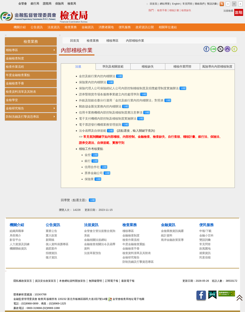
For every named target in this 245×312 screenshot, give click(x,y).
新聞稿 (50, 239)
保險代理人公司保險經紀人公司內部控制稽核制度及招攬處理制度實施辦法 (129, 88)
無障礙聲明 (95, 280)
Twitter (220, 49)
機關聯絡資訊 (18, 248)
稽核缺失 (148, 66)
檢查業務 (93, 40)
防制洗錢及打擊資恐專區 (22, 116)
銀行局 (35, 3)
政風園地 (205, 248)
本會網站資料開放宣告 (72, 280)
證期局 (47, 3)
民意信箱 (205, 257)
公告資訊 (53, 225)
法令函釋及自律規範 (92, 130)
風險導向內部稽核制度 (217, 66)
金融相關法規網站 (95, 239)
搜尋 (151, 10)
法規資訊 (91, 225)
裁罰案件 (51, 248)
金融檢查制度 (15, 58)
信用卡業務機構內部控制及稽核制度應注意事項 (110, 112)
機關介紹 (17, 225)
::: (147, 4)
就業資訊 (205, 253)
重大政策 (51, 235)
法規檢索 (228, 10)
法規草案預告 (92, 253)
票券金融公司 (94, 173)
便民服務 (206, 225)
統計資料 (166, 235)
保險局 (59, 3)
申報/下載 (205, 231)
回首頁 (153, 3)
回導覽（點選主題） (74, 200)
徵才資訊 (51, 257)
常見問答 (187, 3)
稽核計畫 (174, 10)
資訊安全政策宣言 (45, 280)
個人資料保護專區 (57, 244)
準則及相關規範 (113, 66)
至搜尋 (103, 16)
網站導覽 (165, 3)
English (176, 3)
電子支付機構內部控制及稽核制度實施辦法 (107, 118)
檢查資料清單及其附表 (21, 91)
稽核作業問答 (182, 66)
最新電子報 (127, 280)
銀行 (88, 161)
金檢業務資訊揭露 (172, 231)
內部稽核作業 (135, 40)
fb (206, 49)
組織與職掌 (17, 231)
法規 (78, 66)
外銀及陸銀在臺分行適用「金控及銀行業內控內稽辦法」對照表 (121, 100)
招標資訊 (51, 253)
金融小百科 (206, 235)
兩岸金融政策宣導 (172, 239)
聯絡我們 (200, 3)
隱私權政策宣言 (22, 280)
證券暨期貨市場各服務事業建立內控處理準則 (109, 94)
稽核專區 (12, 50)
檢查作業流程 (15, 66)
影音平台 (15, 239)
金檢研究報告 (15, 108)
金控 (88, 154)
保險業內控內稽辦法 (92, 82)
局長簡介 (15, 235)
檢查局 (71, 3)
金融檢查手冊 (15, 83)
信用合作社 (92, 167)
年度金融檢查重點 (18, 75)
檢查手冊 (162, 10)
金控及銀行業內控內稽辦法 (97, 76)
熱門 (158, 10)
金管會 (22, 3)
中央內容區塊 (68, 61)
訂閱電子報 (111, 280)
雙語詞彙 (212, 3)
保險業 (89, 179)
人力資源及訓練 (19, 244)
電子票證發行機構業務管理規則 (100, 124)
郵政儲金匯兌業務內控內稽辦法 (100, 106)
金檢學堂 (12, 100)
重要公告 (51, 231)
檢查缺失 (186, 10)
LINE (213, 49)
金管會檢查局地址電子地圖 (126, 299)
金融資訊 (168, 225)
